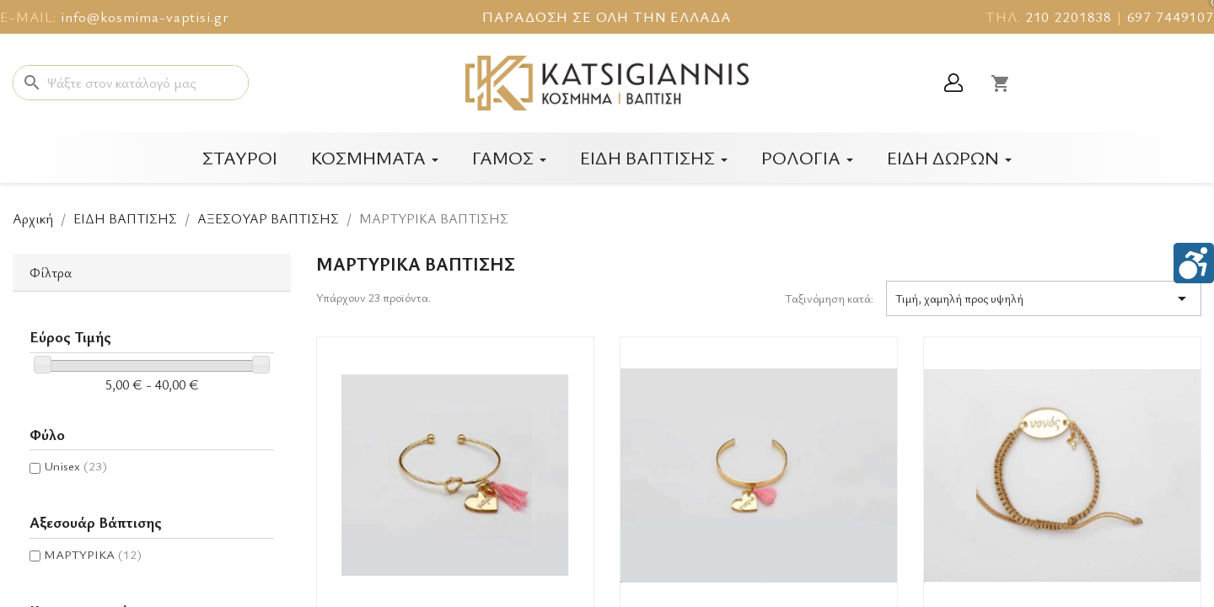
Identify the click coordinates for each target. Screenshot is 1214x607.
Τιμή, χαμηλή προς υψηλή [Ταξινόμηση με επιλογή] (1043, 298)
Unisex (75, 465)
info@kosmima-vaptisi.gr (145, 16)
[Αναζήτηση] (130, 82)
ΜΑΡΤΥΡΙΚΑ (93, 553)
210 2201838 (1068, 16)
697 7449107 (1170, 16)
